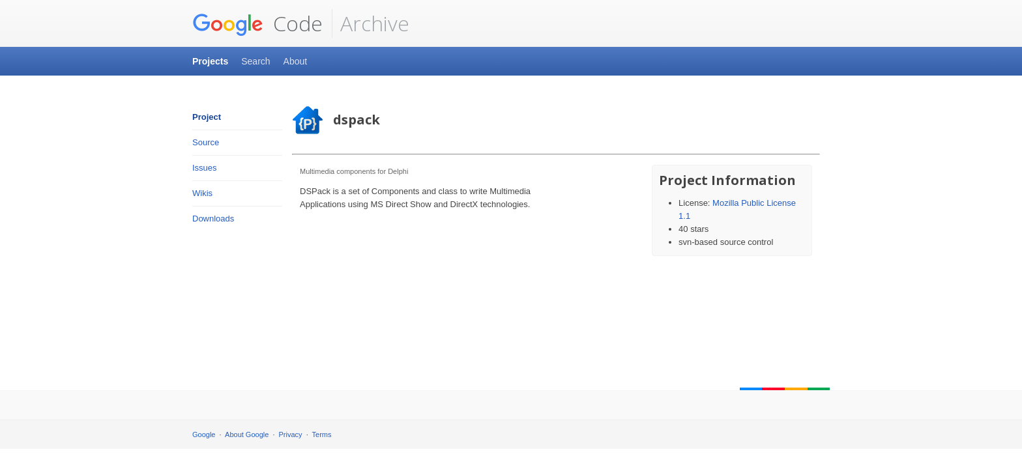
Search (255, 61)
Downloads (213, 218)
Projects (210, 61)
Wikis (202, 193)
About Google (247, 434)
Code (257, 23)
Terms (322, 434)
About (296, 61)
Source (205, 142)
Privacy (290, 434)
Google (203, 434)
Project (206, 117)
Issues (204, 168)
